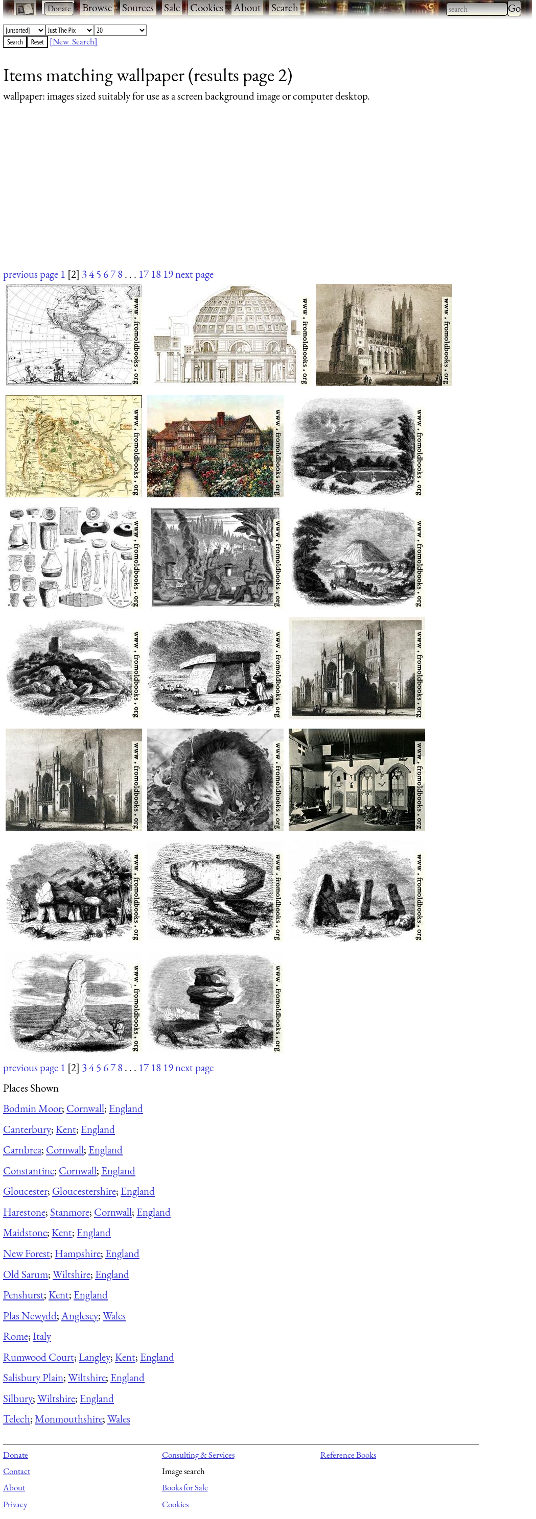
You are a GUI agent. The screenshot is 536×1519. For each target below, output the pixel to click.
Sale (172, 7)
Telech (16, 1419)
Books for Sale (185, 1487)
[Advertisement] (261, 195)
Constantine (28, 1170)
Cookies (206, 7)
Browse (97, 7)
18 (156, 274)
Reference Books (348, 1454)
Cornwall (85, 1108)
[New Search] (74, 41)
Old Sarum (25, 1274)
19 (168, 274)
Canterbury (27, 1129)
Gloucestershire (84, 1191)
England (126, 1108)
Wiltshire (71, 1274)
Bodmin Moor (32, 1108)
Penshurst (23, 1294)
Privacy (15, 1504)
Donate (15, 1454)
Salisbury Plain (33, 1377)
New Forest (26, 1253)
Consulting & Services (198, 1454)
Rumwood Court (38, 1357)
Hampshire (78, 1253)
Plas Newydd (30, 1315)
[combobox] (476, 9)
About (247, 7)
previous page (30, 274)
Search (284, 7)
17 (143, 274)
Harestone (24, 1212)
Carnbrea (22, 1149)
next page (194, 274)
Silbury (18, 1398)
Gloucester (25, 1191)
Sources (138, 7)
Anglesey (79, 1315)
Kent (66, 1129)
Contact (16, 1471)
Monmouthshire (69, 1419)
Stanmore (69, 1212)
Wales (114, 1315)
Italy (42, 1336)
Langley (94, 1357)
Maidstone (25, 1232)
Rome (15, 1336)
